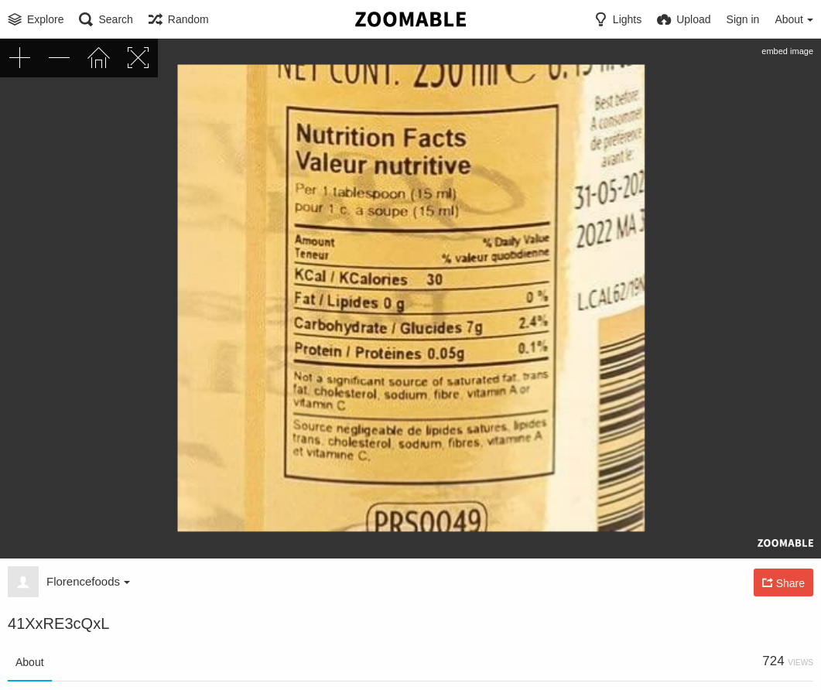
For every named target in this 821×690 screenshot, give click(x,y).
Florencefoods (88, 581)
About (29, 662)
